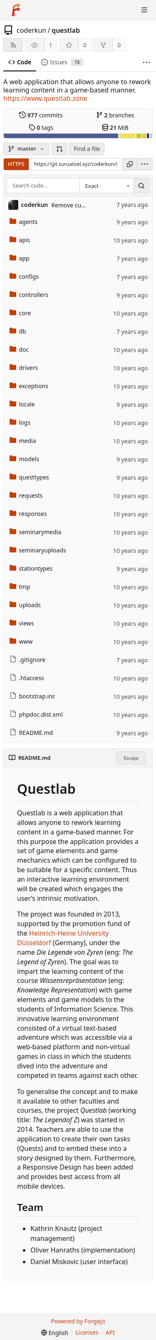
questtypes (29, 477)
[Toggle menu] (144, 9)
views (22, 623)
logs (20, 422)
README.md (31, 733)
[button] (59, 149)
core (20, 313)
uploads (25, 605)
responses (28, 514)
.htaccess (27, 678)
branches (115, 115)
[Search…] (141, 186)
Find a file (87, 149)
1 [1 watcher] (50, 45)
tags (41, 127)
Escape (131, 758)
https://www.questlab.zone (45, 98)
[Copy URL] (129, 164)
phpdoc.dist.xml (36, 714)
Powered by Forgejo (78, 1321)
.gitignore (28, 660)
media (23, 441)
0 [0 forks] (119, 45)
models (24, 459)
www (21, 641)
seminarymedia (36, 532)
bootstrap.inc (32, 696)
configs (24, 276)
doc (19, 349)
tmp (20, 587)
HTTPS (16, 164)
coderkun (31, 30)
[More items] (146, 62)
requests (26, 495)
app (20, 258)
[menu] (145, 164)
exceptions (29, 386)
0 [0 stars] (85, 45)
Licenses (87, 1332)
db (18, 331)
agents (24, 222)
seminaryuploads (38, 550)
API (110, 1332)
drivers (24, 368)
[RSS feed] (13, 45)
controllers (29, 295)
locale (22, 404)
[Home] (15, 9)
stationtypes (31, 568)
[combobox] (106, 186)
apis (20, 240)
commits (40, 115)
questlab (66, 30)
